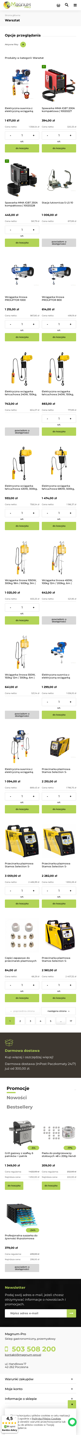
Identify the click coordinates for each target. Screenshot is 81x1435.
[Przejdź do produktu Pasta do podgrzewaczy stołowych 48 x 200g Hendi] (59, 1137)
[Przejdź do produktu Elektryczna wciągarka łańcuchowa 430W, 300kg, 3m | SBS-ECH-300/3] (22, 463)
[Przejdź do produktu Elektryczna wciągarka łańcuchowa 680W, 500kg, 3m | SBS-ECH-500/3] (59, 463)
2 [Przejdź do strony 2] (20, 1021)
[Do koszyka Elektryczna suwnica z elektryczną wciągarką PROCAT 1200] (22, 148)
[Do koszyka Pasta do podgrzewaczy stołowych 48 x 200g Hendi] (51, 1186)
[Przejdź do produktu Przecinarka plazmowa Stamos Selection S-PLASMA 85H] (59, 747)
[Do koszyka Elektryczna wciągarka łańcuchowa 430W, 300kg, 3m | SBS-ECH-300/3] (22, 526)
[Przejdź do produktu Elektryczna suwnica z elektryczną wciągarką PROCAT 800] (59, 652)
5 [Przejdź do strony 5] (50, 1021)
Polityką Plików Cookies (46, 1418)
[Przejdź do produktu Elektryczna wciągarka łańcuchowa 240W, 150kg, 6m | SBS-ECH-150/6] (59, 369)
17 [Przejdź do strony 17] (71, 1021)
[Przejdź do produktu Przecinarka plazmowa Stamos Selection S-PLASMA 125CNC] (22, 841)
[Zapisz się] (71, 1313)
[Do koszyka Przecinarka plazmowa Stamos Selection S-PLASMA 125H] (59, 998)
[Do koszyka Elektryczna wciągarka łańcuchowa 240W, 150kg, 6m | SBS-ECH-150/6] (59, 431)
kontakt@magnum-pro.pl (23, 1354)
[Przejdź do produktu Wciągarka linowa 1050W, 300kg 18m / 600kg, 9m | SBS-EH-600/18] (22, 558)
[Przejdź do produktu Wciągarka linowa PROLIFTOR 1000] (22, 275)
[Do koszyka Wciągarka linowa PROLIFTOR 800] (59, 337)
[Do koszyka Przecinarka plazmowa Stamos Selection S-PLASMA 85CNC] (59, 904)
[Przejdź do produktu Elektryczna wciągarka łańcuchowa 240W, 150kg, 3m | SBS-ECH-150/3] (22, 369)
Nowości (17, 1097)
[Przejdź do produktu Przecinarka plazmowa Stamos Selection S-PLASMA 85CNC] (59, 841)
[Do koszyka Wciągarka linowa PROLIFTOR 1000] (22, 337)
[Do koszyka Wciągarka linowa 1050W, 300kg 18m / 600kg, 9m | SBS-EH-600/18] (22, 620)
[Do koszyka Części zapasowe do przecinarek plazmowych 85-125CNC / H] (22, 998)
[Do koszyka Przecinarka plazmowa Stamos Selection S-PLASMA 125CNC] (22, 904)
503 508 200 (33, 1349)
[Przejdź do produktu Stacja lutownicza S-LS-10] (59, 180)
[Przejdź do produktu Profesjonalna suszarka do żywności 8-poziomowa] (22, 1220)
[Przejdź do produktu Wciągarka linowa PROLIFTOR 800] (59, 275)
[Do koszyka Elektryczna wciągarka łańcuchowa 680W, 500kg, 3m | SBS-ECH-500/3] (59, 526)
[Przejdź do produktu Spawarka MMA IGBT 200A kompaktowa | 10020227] (59, 86)
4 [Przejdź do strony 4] (40, 1021)
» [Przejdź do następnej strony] (69, 1011)
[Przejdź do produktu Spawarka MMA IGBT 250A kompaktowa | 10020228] (22, 180)
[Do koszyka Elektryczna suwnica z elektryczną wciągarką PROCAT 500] (22, 809)
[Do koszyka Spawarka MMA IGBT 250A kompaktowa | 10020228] (22, 243)
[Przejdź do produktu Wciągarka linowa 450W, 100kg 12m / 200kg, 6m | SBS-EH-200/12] (59, 558)
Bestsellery (20, 1107)
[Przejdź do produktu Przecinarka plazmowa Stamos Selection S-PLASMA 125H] (59, 935)
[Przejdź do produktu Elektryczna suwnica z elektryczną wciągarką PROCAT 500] (22, 747)
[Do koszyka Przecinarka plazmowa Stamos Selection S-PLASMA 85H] (59, 809)
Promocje (18, 1088)
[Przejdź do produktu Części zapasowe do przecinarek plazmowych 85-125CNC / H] (22, 935)
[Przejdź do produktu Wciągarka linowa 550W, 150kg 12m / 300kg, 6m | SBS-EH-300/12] (22, 652)
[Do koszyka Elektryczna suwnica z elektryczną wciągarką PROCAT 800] (59, 715)
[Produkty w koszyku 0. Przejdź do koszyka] (58, 5)
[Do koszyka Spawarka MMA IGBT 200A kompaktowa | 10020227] (59, 148)
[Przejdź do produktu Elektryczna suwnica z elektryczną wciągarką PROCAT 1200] (22, 86)
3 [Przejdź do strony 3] (30, 1021)
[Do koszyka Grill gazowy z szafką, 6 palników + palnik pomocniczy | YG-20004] (14, 1186)
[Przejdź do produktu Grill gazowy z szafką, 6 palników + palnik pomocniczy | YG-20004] (22, 1137)
